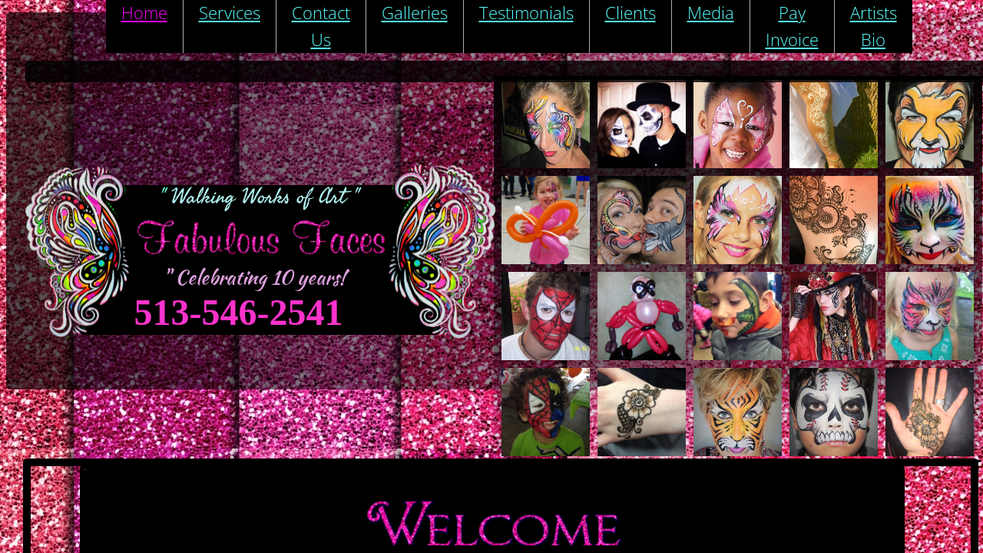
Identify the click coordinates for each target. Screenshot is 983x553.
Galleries (415, 12)
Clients (630, 12)
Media (710, 12)
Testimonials (526, 12)
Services (229, 12)
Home (144, 12)
